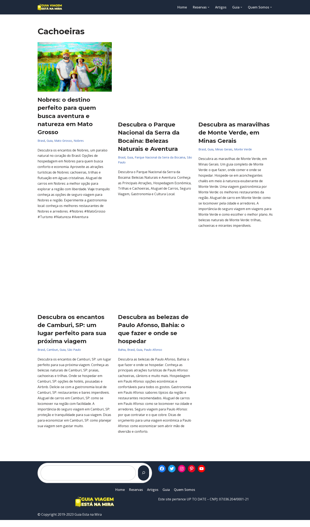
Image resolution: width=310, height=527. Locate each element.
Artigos (220, 7)
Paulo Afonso (153, 350)
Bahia (122, 350)
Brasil (41, 141)
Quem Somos (184, 496)
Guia (50, 141)
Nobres (79, 141)
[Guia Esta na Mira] (50, 7)
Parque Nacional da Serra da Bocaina (160, 157)
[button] (208, 7)
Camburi (52, 350)
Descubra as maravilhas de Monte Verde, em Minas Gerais (234, 132)
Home (182, 7)
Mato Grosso (63, 141)
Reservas (136, 496)
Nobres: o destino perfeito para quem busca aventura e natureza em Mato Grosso (67, 116)
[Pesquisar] (143, 480)
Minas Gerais (223, 149)
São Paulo (74, 350)
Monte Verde (243, 149)
